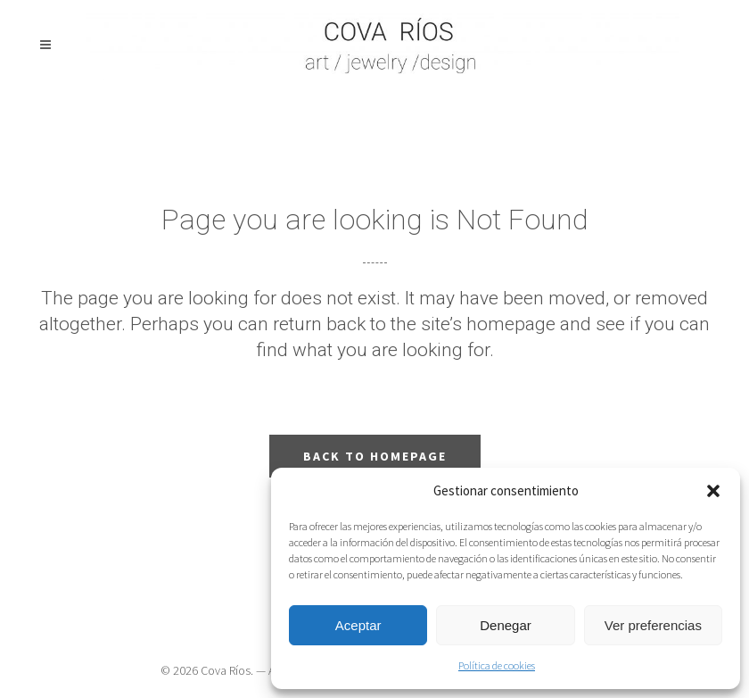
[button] (713, 491)
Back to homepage (375, 456)
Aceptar (358, 625)
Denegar (505, 625)
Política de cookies (496, 665)
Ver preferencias (653, 625)
